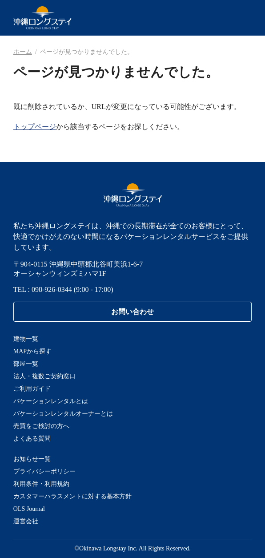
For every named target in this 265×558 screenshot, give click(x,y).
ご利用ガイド (32, 388)
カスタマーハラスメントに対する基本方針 (72, 496)
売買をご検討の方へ (41, 426)
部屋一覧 (25, 363)
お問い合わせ (132, 311)
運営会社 (25, 521)
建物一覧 (25, 339)
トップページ (34, 126)
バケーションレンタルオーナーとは (63, 413)
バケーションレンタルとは (50, 401)
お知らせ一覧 (32, 459)
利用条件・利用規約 (41, 484)
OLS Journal (29, 508)
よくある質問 (32, 438)
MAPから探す (32, 351)
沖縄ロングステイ (42, 17)
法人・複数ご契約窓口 (44, 376)
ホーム (22, 52)
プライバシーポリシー (44, 471)
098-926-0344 (52, 289)
